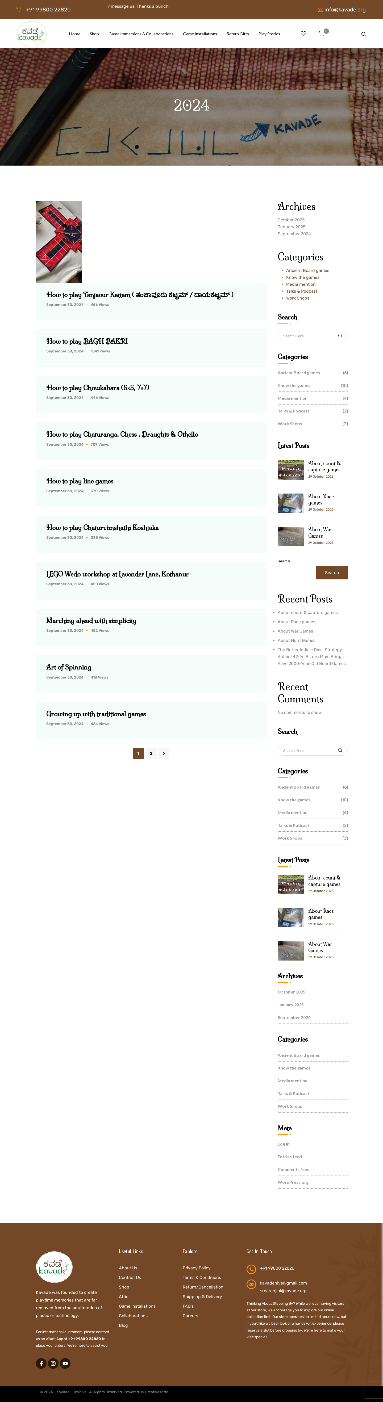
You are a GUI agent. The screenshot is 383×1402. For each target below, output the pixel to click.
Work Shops (297, 298)
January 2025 (292, 226)
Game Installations (200, 33)
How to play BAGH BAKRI (87, 341)
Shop (94, 33)
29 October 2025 (321, 476)
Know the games (302, 277)
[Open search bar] (364, 33)
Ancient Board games (307, 270)
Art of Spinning (68, 667)
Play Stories (269, 33)
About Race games (321, 500)
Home (74, 33)
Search (284, 561)
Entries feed (290, 1156)
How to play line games (79, 481)
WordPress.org (293, 1182)
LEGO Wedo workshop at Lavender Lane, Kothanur (117, 574)
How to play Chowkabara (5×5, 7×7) (97, 388)
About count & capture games (324, 466)
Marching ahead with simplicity (91, 621)
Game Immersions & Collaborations (141, 33)
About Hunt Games (296, 640)
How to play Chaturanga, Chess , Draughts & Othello (122, 434)
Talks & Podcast (301, 291)
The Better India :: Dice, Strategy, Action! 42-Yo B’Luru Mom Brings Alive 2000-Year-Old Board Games (312, 656)
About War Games (320, 533)
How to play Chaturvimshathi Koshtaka (102, 528)
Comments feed (294, 1169)
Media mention (301, 284)
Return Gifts (238, 33)
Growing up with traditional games (96, 714)
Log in (283, 1143)
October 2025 (291, 219)
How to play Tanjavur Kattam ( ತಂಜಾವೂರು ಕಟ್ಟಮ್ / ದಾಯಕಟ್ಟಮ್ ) (140, 295)
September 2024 (294, 233)
